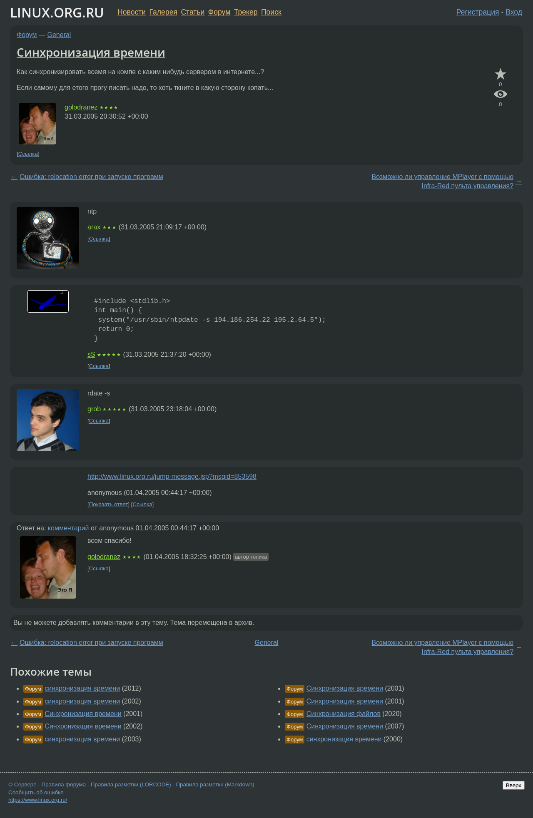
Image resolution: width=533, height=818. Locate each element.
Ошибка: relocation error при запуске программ (91, 176)
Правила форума (64, 784)
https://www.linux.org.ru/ (37, 800)
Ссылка (28, 154)
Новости (131, 12)
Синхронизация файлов (343, 713)
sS (91, 354)
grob (94, 409)
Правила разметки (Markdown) (215, 784)
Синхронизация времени (91, 52)
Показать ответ (108, 504)
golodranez (81, 107)
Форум (219, 12)
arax (93, 227)
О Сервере (22, 784)
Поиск (271, 12)
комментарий (68, 528)
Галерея (163, 12)
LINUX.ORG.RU (57, 12)
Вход (514, 12)
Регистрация (477, 12)
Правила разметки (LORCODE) (131, 784)
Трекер (246, 12)
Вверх (513, 785)
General (59, 34)
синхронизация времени (82, 688)
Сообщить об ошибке (36, 792)
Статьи (192, 12)
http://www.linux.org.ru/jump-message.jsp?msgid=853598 (172, 476)
